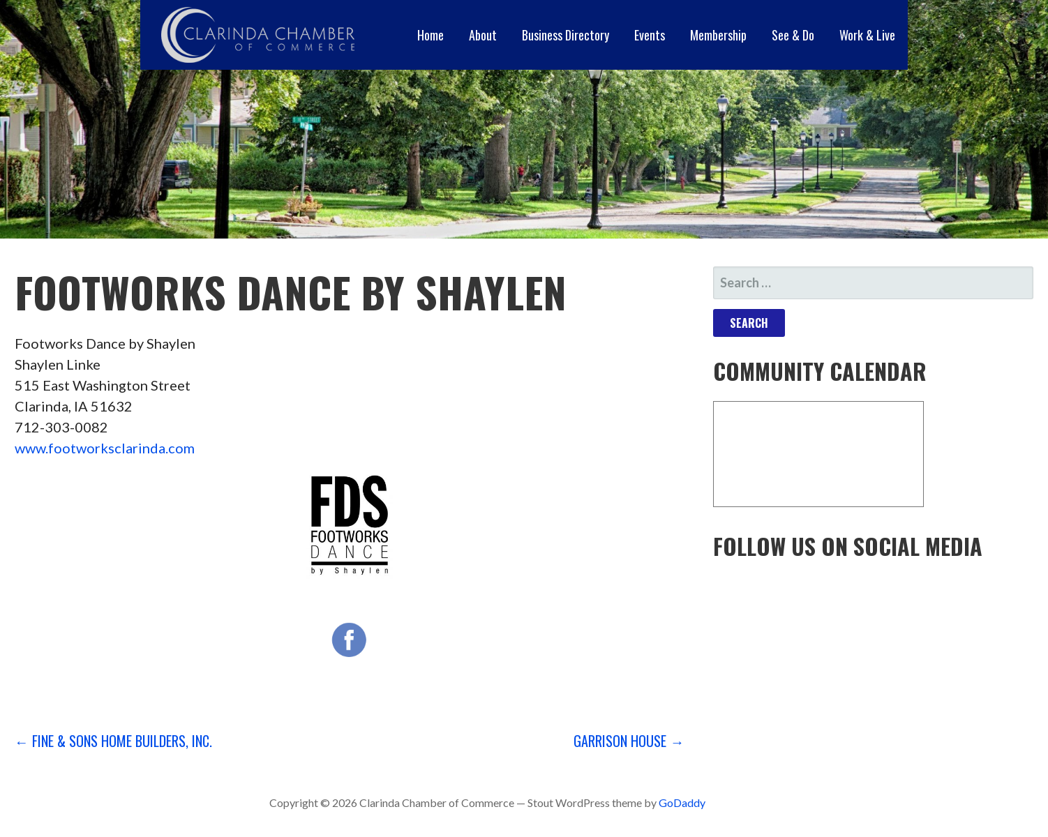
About (483, 35)
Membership (718, 35)
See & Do (793, 35)
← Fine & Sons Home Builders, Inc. (113, 740)
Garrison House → (629, 740)
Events (649, 35)
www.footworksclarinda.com (105, 447)
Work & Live (867, 35)
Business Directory (565, 35)
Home (430, 35)
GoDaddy (682, 802)
